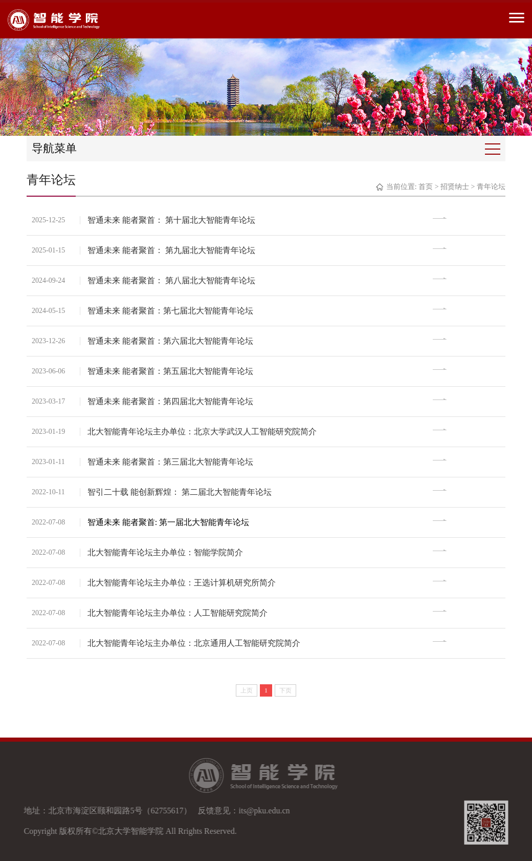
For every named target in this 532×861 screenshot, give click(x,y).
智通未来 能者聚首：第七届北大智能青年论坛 (171, 310)
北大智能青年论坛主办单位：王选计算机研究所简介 (182, 582)
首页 (425, 187)
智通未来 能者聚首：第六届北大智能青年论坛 (171, 341)
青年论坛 (491, 187)
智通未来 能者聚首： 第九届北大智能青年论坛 (172, 250)
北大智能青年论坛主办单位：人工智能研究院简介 (178, 612)
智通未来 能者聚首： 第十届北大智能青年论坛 (172, 220)
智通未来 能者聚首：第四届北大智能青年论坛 (171, 401)
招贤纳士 (454, 187)
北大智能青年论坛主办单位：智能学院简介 (165, 552)
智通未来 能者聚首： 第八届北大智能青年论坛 (172, 280)
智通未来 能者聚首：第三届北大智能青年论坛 (171, 461)
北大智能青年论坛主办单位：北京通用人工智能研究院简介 (194, 643)
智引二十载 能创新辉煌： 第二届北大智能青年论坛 (180, 492)
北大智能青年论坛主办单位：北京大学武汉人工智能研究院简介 (202, 431)
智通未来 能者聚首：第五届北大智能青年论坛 (171, 371)
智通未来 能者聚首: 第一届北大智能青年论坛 (169, 522)
